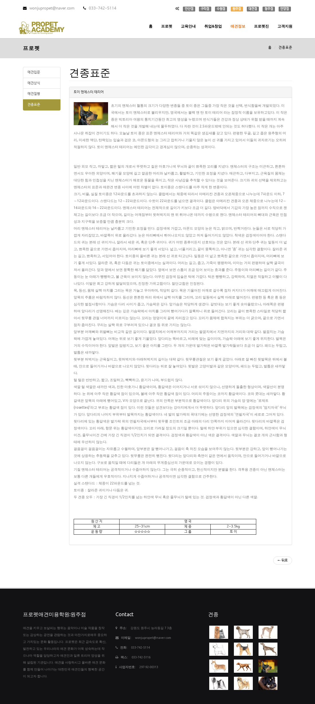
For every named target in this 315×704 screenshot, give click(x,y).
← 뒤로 (282, 560)
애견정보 (237, 26)
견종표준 (34, 105)
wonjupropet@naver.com (49, 8)
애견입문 (34, 72)
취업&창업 (213, 26)
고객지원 (284, 26)
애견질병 (34, 94)
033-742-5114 (99, 8)
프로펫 (166, 26)
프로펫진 (261, 26)
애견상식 (34, 83)
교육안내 (188, 26)
